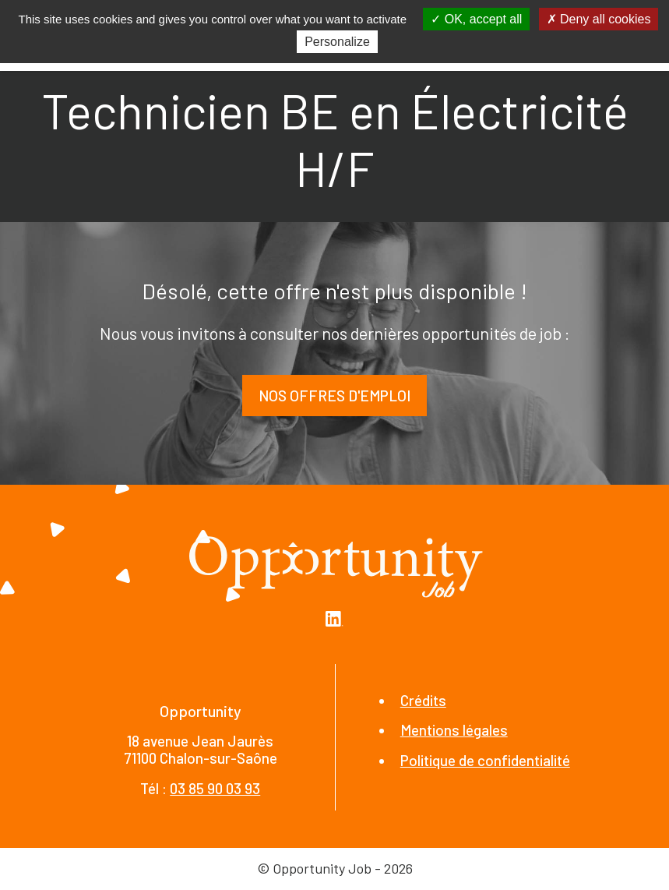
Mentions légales (454, 730)
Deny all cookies (599, 19)
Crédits (423, 700)
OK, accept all (476, 19)
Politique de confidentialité (485, 760)
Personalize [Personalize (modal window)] (337, 41)
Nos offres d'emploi (334, 395)
